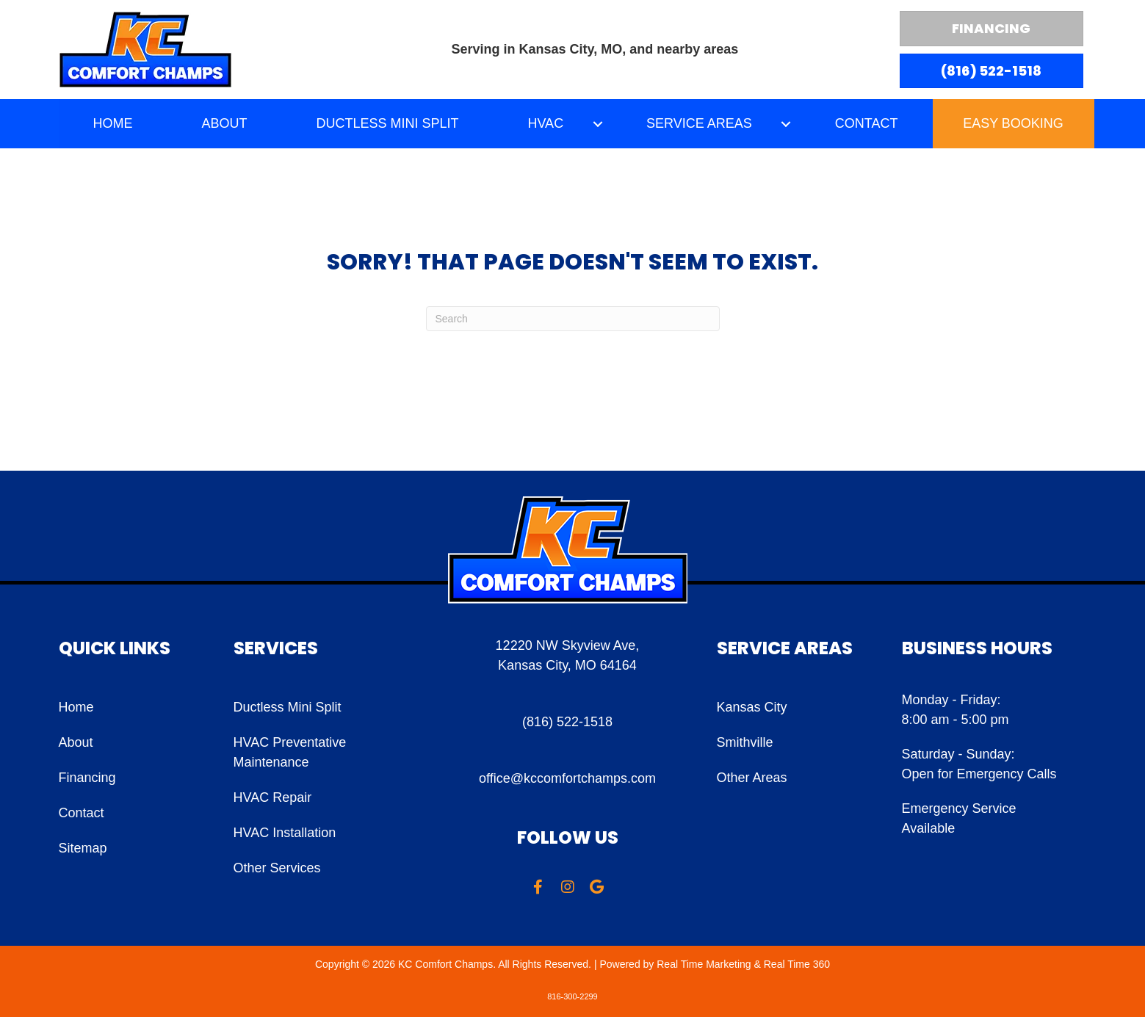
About (76, 742)
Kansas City (752, 707)
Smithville (745, 742)
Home (76, 707)
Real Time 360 (797, 964)
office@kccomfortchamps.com (567, 778)
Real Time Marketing (704, 964)
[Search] (573, 318)
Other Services (277, 868)
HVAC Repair (273, 797)
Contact (81, 813)
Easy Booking (1013, 123)
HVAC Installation (285, 832)
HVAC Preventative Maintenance (290, 752)
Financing (87, 777)
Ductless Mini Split (288, 707)
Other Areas (752, 777)
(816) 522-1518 (567, 721)
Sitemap (83, 848)
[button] (597, 124)
